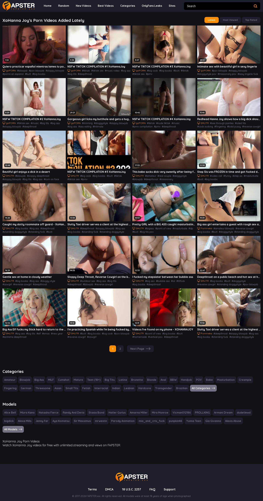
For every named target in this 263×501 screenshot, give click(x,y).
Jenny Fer (42, 417)
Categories (126, 5)
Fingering (10, 385)
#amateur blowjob (222, 226)
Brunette (136, 377)
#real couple (163, 174)
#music (33, 122)
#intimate (95, 125)
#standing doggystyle (14, 230)
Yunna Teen (192, 417)
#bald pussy (215, 125)
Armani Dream (223, 409)
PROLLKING (201, 409)
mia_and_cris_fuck (151, 417)
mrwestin (101, 417)
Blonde (150, 377)
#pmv (147, 73)
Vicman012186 (180, 409)
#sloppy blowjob (50, 70)
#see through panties (221, 122)
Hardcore (143, 385)
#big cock (151, 70)
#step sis (236, 174)
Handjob (185, 377)
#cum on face (29, 178)
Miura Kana (27, 409)
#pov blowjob (34, 70)
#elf (37, 331)
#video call (216, 174)
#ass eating (83, 125)
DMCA (108, 485)
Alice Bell (10, 409)
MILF (51, 377)
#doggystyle (99, 122)
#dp (187, 226)
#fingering (202, 125)
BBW (172, 377)
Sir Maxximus (82, 417)
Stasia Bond (95, 409)
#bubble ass (162, 279)
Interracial (100, 385)
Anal (162, 377)
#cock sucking (252, 122)
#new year (54, 331)
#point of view (162, 226)
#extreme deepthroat (13, 334)
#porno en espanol (12, 73)
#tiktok (85, 70)
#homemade (187, 331)
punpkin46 (173, 417)
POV (197, 377)
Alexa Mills (25, 417)
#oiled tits (239, 122)
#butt (26, 73)
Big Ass (39, 377)
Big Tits (109, 377)
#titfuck (178, 279)
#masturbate (248, 174)
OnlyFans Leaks (150, 5)
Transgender (161, 385)
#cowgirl (57, 279)
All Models (13, 426)
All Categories (200, 385)
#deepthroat (83, 73)
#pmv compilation (141, 125)
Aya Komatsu (61, 417)
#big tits (71, 73)
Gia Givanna (211, 417)
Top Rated (251, 19)
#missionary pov (224, 73)
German (26, 385)
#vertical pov (139, 334)
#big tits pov (138, 230)
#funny (226, 174)
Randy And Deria (73, 409)
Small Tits (71, 385)
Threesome (42, 385)
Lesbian (128, 385)
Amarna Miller (138, 409)
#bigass (150, 226)
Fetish (86, 385)
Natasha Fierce (48, 409)
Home (47, 5)
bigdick (9, 417)
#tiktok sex (95, 70)
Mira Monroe (159, 409)
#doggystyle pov (205, 73)
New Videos (82, 5)
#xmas (43, 331)
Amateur (9, 377)
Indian (115, 385)
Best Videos (104, 5)
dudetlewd (243, 409)
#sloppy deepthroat (36, 174)
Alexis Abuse (231, 417)
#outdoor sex (87, 279)
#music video (109, 70)
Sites (170, 5)
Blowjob (24, 377)
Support (170, 485)
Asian (57, 385)
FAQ (153, 485)
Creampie (242, 377)
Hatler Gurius (116, 409)
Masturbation (223, 377)
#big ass (121, 70)
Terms (91, 485)
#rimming (86, 122)
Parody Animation (122, 417)
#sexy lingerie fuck (243, 73)
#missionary (152, 178)
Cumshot (64, 377)
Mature (78, 377)
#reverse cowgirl (231, 125)
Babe (208, 377)
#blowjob (21, 70)
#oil (171, 279)
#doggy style (45, 279)
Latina (122, 377)
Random (63, 5)
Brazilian (179, 385)
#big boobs (35, 73)
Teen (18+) (93, 377)
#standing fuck (33, 230)
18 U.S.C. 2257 (131, 485)
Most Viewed (231, 19)
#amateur (150, 174)
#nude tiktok (161, 122)
